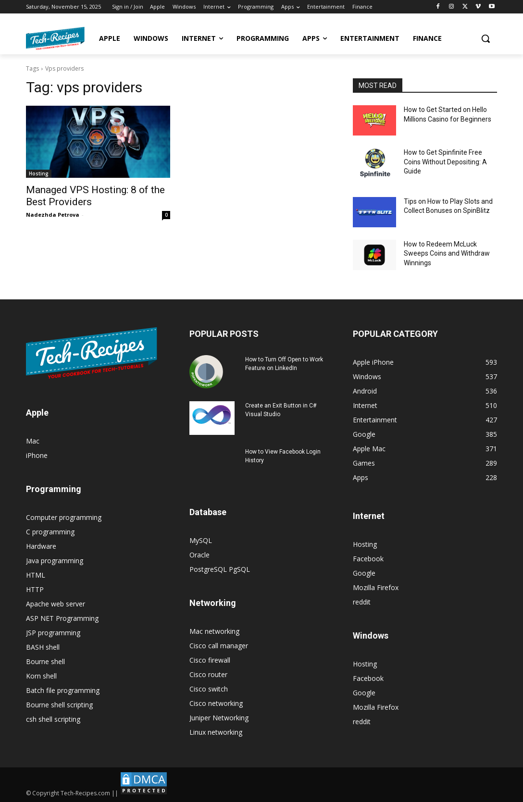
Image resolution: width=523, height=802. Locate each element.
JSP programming (53, 632)
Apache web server (55, 603)
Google (364, 573)
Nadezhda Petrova (52, 214)
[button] (485, 38)
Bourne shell (45, 661)
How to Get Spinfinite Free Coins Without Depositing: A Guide (445, 161)
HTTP (35, 589)
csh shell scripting (53, 719)
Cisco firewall (209, 660)
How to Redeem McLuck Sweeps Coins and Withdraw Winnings (447, 253)
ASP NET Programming (62, 618)
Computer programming (63, 517)
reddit (362, 601)
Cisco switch (208, 688)
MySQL (200, 540)
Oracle (199, 554)
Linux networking (215, 732)
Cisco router (208, 674)
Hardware (41, 546)
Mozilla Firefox (375, 587)
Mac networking (214, 631)
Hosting (39, 173)
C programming (50, 531)
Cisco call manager (218, 645)
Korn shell (41, 675)
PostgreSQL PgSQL (219, 569)
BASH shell (43, 647)
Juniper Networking (219, 717)
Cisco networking (216, 703)
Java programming (54, 560)
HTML (35, 575)
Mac (32, 440)
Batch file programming (63, 690)
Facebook (368, 558)
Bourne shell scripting (59, 704)
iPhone (37, 455)
